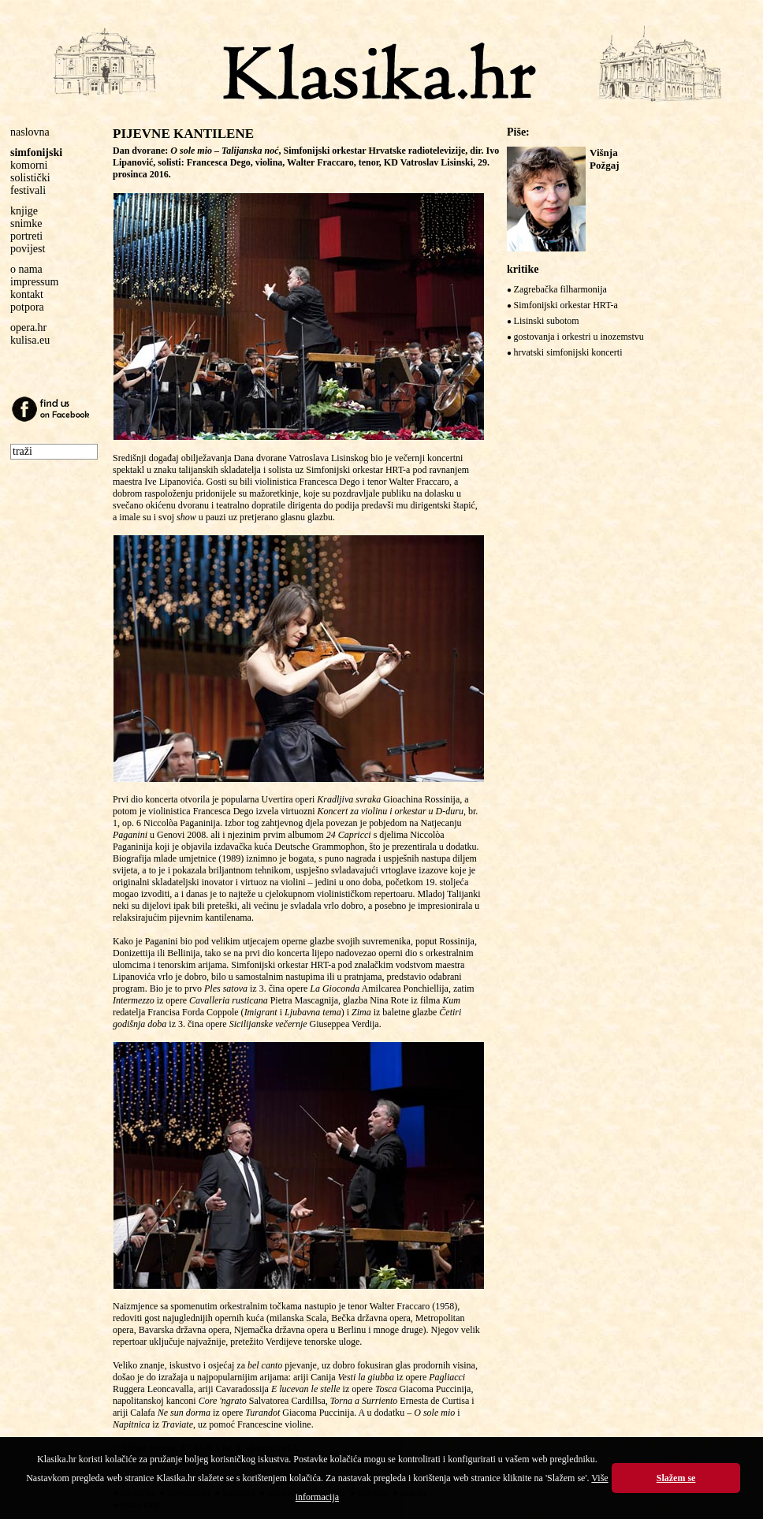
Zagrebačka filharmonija (560, 289)
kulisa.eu (30, 340)
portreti (26, 236)
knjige (24, 211)
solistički (30, 178)
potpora (27, 307)
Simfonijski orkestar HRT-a (566, 305)
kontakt (26, 294)
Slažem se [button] (676, 1478)
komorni (28, 165)
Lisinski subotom (546, 320)
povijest (27, 249)
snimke (26, 223)
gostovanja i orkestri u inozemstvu (579, 336)
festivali (28, 190)
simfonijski (36, 152)
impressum (34, 282)
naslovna (30, 132)
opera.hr (28, 327)
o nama (26, 269)
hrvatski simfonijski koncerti (568, 352)
